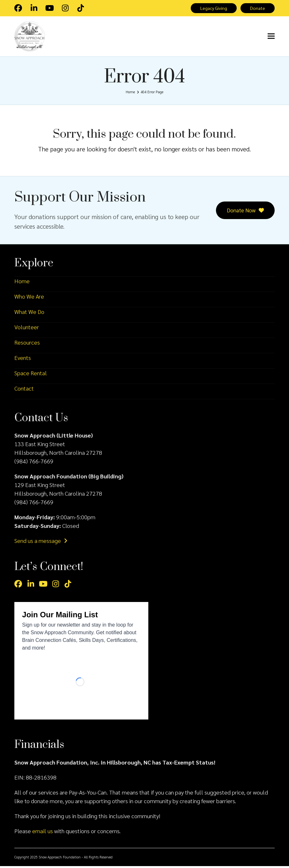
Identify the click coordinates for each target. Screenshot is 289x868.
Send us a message (40, 542)
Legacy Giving (211, 8)
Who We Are (29, 298)
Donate (257, 8)
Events (22, 359)
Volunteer (26, 328)
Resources (27, 344)
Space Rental (30, 374)
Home (22, 282)
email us (42, 832)
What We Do (29, 313)
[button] (271, 37)
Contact (24, 390)
